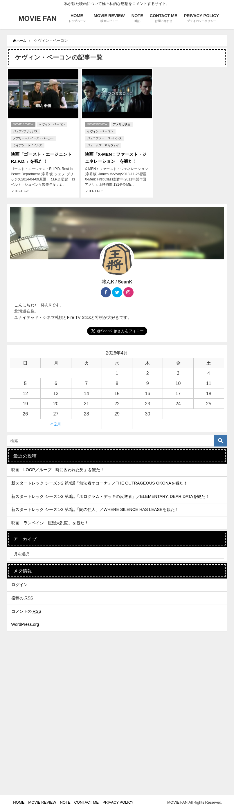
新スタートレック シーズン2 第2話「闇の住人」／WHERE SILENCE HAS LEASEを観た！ (95, 508)
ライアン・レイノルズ (27, 144)
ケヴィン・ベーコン (53, 123)
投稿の (22, 596)
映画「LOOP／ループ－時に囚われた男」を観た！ (57, 468)
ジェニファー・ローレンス (104, 137)
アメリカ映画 (122, 123)
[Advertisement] (117, 743)
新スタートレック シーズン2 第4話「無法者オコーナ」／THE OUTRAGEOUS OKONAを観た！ (99, 481)
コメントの (26, 610)
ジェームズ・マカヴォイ (102, 144)
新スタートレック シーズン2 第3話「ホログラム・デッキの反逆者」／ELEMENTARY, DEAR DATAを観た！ (110, 495)
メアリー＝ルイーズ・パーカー (32, 137)
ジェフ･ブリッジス (24, 130)
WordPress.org (25, 623)
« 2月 (56, 422)
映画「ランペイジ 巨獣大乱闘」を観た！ (50, 521)
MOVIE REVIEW (23, 123)
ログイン (19, 583)
